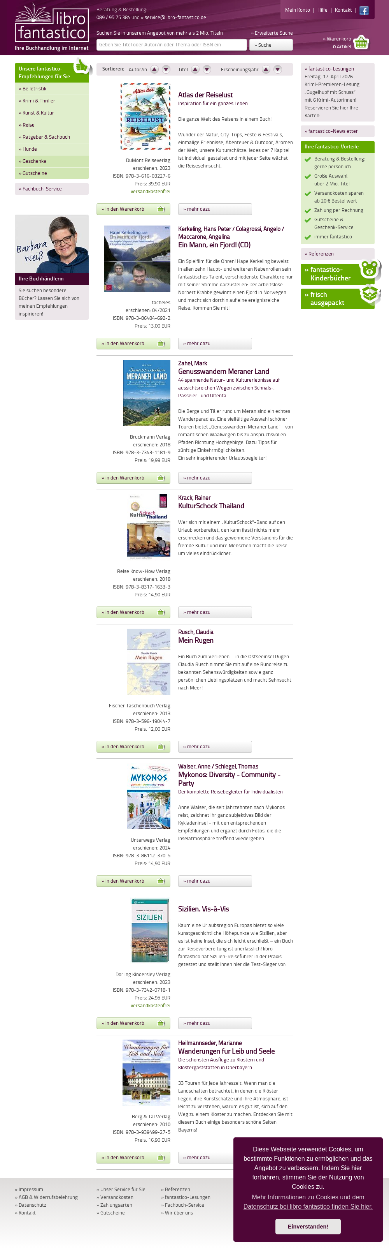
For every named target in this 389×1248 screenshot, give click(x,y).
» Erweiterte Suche (272, 33)
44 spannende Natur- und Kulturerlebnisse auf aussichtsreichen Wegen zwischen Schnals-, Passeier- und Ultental (229, 379)
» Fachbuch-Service (40, 189)
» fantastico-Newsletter (331, 131)
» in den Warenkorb (133, 209)
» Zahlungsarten (114, 1205)
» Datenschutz (30, 1205)
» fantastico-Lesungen (329, 69)
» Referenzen (319, 254)
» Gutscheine (33, 173)
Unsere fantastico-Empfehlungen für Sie (54, 71)
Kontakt (343, 10)
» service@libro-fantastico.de (173, 17)
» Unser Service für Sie (120, 1189)
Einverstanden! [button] (308, 1226)
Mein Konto (297, 10)
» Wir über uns (177, 1213)
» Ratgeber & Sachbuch (44, 137)
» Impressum (29, 1189)
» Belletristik (32, 89)
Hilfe (322, 10)
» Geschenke (32, 161)
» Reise (27, 125)
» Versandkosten (114, 1197)
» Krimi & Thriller (37, 101)
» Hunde (28, 149)
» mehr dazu (196, 209)
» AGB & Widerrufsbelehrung (46, 1197)
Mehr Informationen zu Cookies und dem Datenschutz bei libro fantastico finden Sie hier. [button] (308, 1202)
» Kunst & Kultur (36, 113)
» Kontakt (25, 1213)
